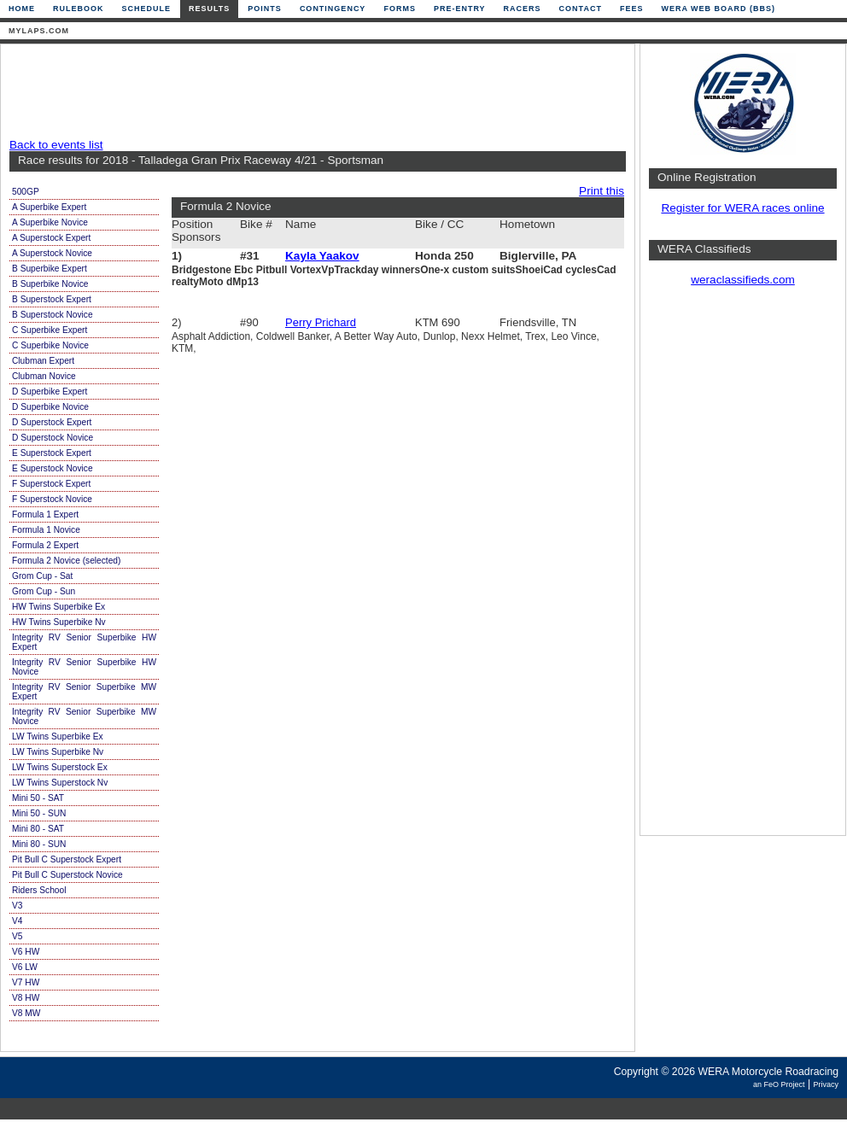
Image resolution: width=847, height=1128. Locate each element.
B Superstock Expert (51, 299)
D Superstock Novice (52, 437)
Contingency (333, 8)
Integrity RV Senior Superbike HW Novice (84, 667)
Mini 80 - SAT (38, 828)
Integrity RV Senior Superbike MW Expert (84, 691)
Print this (601, 190)
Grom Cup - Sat (42, 576)
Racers (522, 8)
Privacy (825, 1084)
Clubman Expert (43, 360)
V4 (17, 921)
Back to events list (56, 144)
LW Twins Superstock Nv (60, 782)
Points (265, 8)
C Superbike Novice (50, 345)
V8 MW (26, 1013)
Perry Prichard (320, 322)
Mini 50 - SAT (38, 798)
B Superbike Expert (49, 268)
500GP (25, 191)
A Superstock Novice (52, 253)
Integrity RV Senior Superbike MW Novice (84, 716)
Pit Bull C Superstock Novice (67, 875)
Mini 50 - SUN (39, 813)
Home (22, 8)
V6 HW (25, 951)
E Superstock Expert (51, 453)
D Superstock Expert (51, 422)
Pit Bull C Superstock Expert (66, 859)
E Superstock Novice (52, 468)
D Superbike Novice (50, 407)
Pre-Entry (460, 8)
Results (209, 8)
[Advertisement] (313, 91)
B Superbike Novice (50, 284)
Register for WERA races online (742, 208)
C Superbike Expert (49, 330)
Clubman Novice (44, 376)
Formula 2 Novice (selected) (66, 560)
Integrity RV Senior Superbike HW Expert (84, 642)
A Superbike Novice (50, 222)
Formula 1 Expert (45, 514)
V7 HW (25, 982)
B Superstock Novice (52, 314)
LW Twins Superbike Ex (57, 736)
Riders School (39, 890)
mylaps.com (39, 30)
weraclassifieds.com (743, 279)
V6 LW (25, 967)
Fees (632, 8)
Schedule (147, 8)
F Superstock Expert (51, 483)
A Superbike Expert (49, 207)
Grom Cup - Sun (43, 591)
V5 (17, 936)
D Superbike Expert (49, 391)
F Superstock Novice (52, 499)
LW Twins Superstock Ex (60, 767)
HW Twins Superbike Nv (59, 622)
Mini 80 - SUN (39, 844)
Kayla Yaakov (322, 255)
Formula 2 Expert (45, 545)
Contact (580, 8)
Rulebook (78, 8)
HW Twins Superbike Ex (58, 606)
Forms (399, 8)
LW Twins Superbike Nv (57, 752)
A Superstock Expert (51, 238)
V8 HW (25, 997)
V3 (17, 905)
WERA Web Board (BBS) (718, 8)
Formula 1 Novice (46, 530)
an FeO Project (779, 1084)
